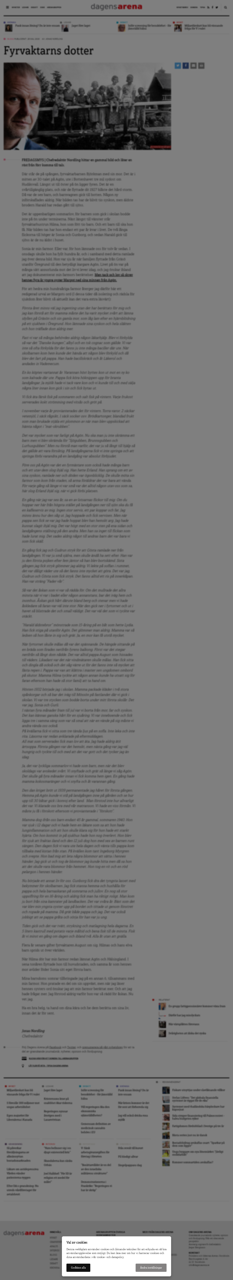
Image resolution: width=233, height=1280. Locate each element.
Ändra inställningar (151, 1267)
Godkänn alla (78, 1267)
